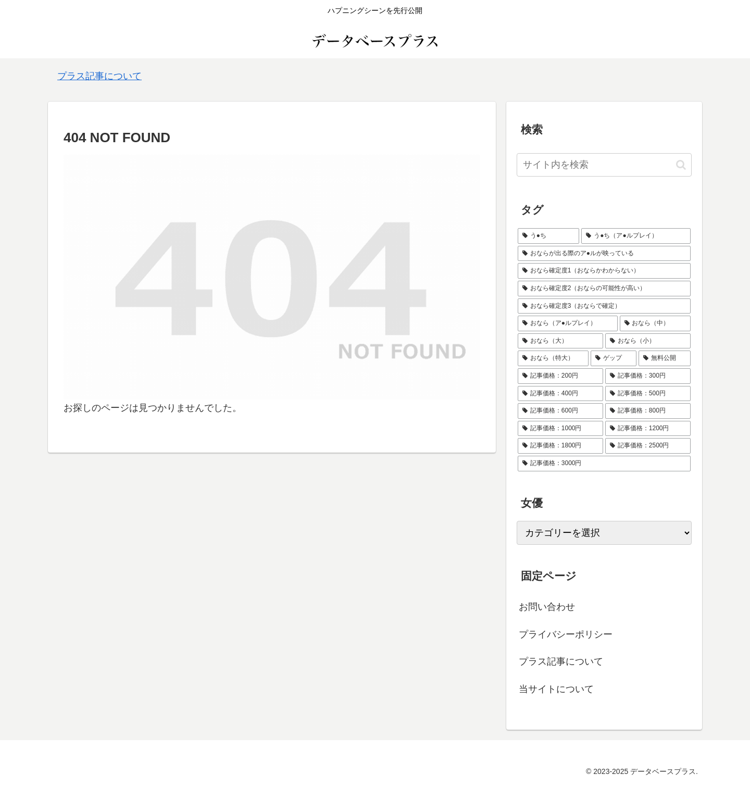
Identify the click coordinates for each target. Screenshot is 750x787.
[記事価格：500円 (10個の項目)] (648, 394)
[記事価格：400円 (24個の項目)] (560, 394)
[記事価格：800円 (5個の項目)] (648, 411)
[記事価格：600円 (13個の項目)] (560, 411)
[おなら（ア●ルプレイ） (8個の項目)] (568, 323)
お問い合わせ (547, 607)
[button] (681, 165)
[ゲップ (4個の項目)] (613, 358)
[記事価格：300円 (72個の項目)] (648, 376)
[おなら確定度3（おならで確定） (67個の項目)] (604, 306)
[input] (604, 165)
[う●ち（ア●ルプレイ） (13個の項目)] (636, 236)
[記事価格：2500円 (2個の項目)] (648, 446)
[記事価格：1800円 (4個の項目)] (560, 446)
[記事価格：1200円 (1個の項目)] (648, 428)
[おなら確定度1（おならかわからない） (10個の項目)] (604, 271)
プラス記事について (99, 76)
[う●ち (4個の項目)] (548, 236)
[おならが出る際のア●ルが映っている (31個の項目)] (604, 253)
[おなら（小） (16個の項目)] (648, 341)
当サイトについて (556, 689)
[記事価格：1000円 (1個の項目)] (560, 428)
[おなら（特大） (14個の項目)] (553, 358)
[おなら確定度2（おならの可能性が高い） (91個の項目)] (604, 288)
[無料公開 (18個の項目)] (665, 358)
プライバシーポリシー (565, 634)
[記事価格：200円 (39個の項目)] (560, 376)
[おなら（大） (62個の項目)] (560, 341)
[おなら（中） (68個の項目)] (655, 323)
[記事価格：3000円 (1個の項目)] (604, 463)
